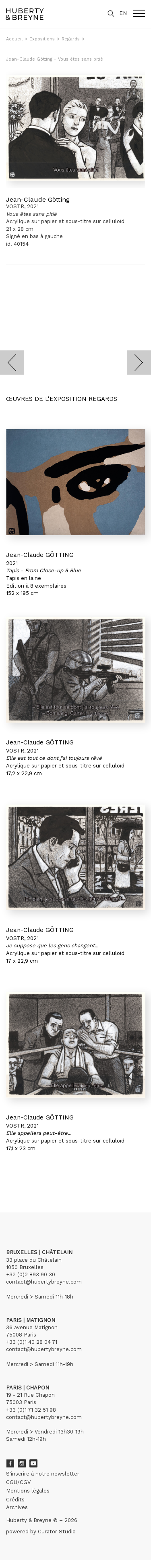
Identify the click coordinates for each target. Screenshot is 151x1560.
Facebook (10, 1463)
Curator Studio (57, 1531)
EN (123, 13)
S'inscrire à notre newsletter (42, 1474)
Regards (71, 39)
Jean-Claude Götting (38, 199)
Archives (17, 1507)
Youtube (33, 1463)
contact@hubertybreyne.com (44, 1282)
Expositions (42, 39)
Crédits (15, 1500)
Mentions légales (28, 1491)
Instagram (22, 1463)
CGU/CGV (18, 1482)
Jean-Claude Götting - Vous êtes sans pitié (54, 59)
